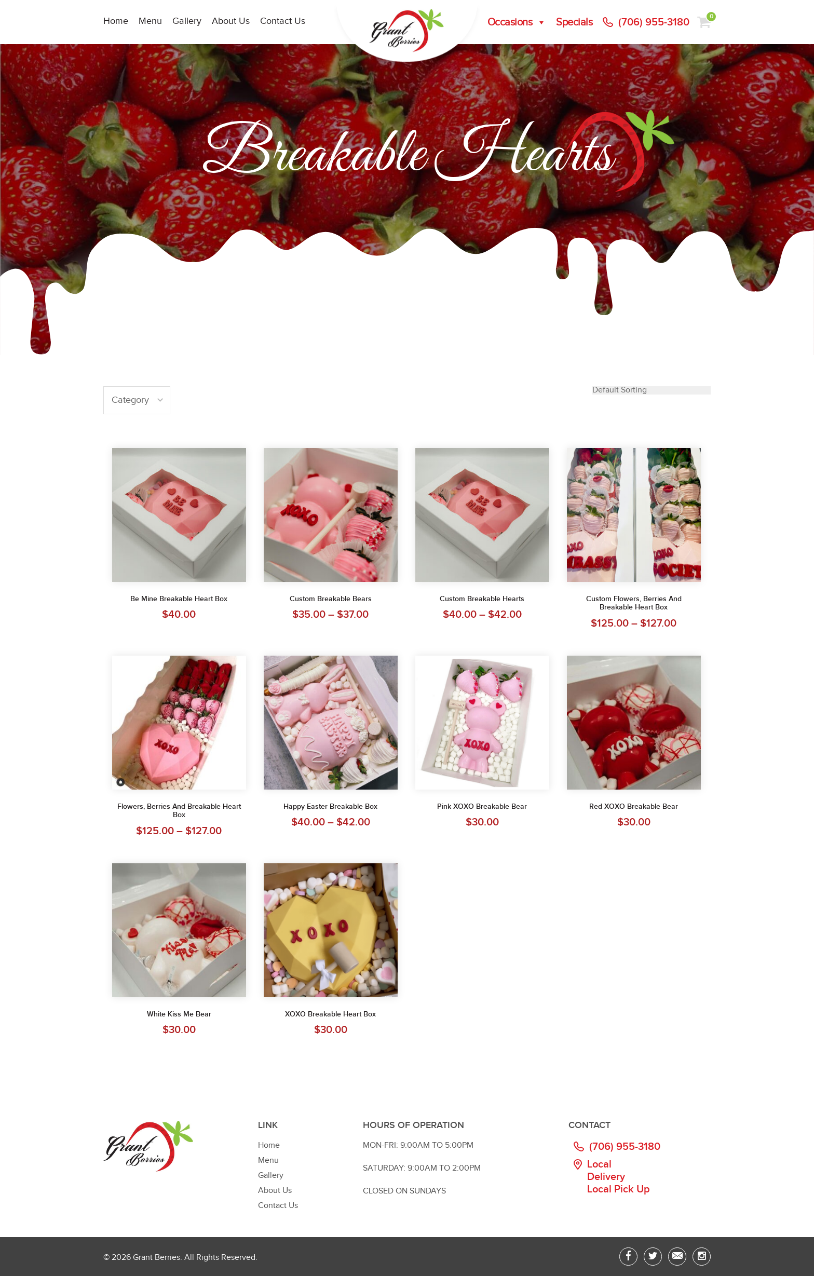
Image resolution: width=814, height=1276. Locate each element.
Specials (574, 22)
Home (115, 21)
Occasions (516, 22)
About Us (231, 21)
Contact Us (282, 21)
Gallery (186, 21)
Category (130, 400)
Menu (150, 21)
